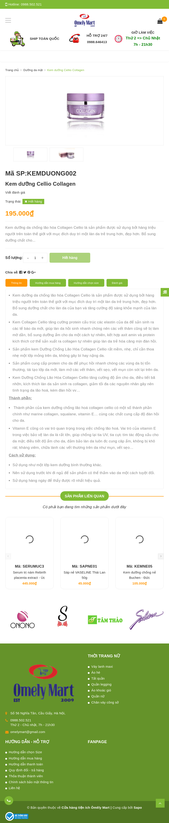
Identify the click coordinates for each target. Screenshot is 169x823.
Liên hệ (14, 788)
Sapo (138, 807)
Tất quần (98, 678)
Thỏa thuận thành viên (26, 776)
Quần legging (101, 684)
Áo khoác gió (101, 690)
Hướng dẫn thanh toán (26, 764)
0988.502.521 (31, 4)
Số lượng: (14, 258)
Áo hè (95, 672)
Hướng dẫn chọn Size (25, 752)
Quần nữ (98, 696)
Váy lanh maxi (102, 666)
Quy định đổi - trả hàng (26, 770)
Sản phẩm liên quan (84, 496)
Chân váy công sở (105, 702)
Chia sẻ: (11, 272)
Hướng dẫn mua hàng (25, 758)
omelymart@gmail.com (27, 732)
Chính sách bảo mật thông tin (31, 782)
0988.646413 (97, 42)
